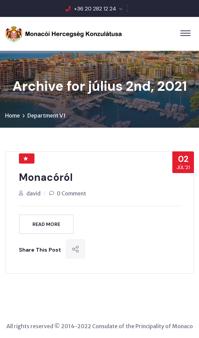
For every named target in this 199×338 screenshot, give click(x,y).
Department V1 (46, 115)
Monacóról (46, 177)
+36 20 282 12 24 (95, 8)
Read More (46, 224)
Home (12, 115)
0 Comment (71, 193)
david (33, 193)
